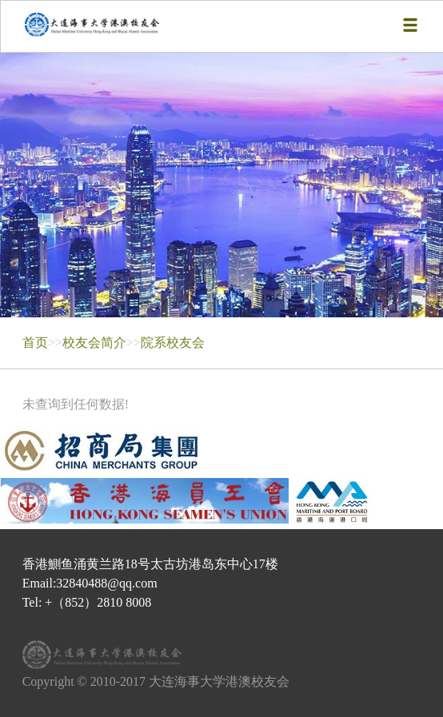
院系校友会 (173, 342)
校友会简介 (94, 342)
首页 (35, 342)
